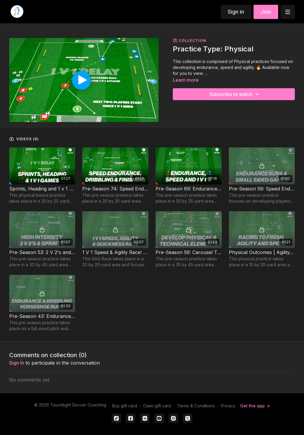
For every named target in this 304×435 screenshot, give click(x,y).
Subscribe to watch (235, 94)
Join (266, 12)
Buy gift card (124, 405)
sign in (16, 363)
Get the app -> (255, 405)
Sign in (236, 12)
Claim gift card (157, 405)
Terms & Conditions (196, 405)
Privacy (228, 405)
